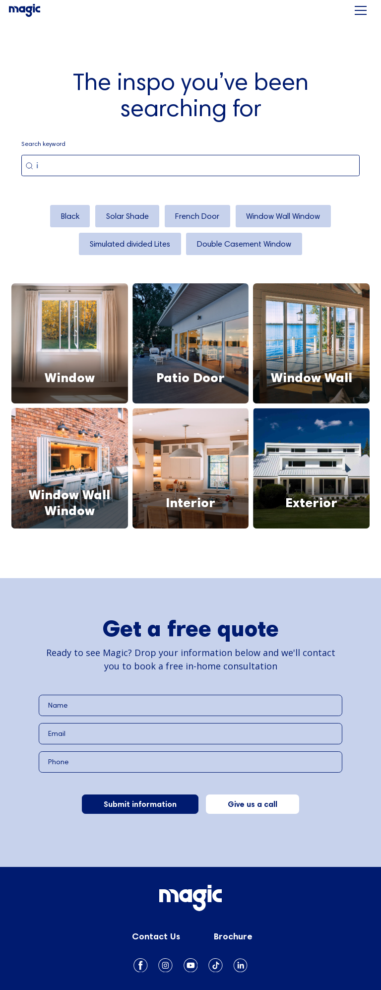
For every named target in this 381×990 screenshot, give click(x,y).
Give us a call (252, 804)
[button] (360, 10)
